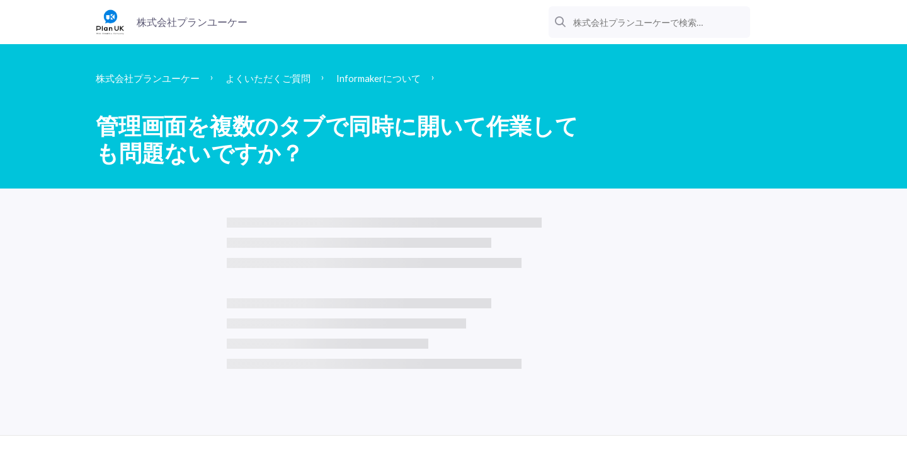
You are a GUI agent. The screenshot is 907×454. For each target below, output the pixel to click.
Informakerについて (424, 79)
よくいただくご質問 (297, 79)
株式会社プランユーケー (158, 79)
